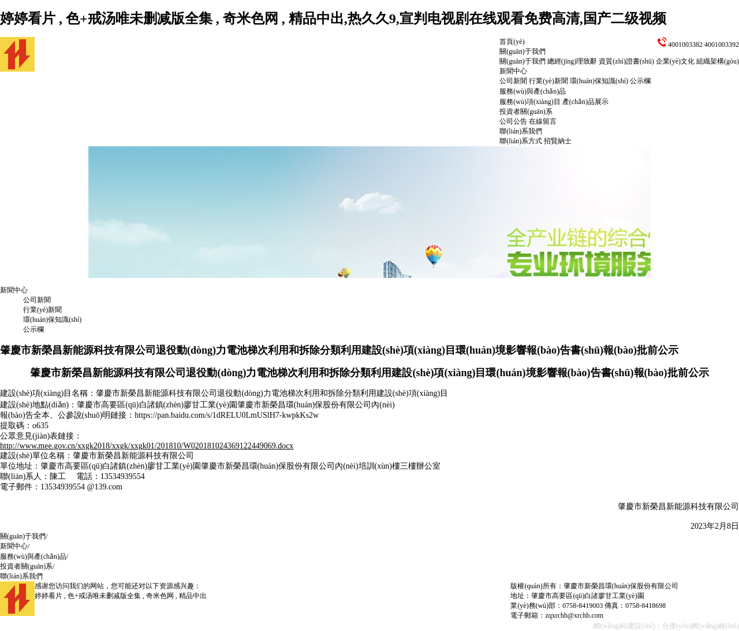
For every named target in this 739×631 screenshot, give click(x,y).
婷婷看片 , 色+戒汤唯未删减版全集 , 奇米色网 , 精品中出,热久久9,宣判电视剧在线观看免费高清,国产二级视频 (333, 18)
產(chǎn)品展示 (585, 102)
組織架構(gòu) (717, 61)
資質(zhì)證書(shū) (626, 61)
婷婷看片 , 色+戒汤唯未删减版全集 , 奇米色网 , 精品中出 (121, 596)
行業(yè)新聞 (548, 81)
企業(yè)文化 (675, 61)
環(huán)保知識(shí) (599, 81)
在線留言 (543, 121)
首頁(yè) (511, 42)
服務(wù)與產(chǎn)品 (532, 91)
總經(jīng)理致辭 (572, 61)
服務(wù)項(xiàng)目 (529, 102)
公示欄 (640, 81)
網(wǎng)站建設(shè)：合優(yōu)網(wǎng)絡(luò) (666, 626)
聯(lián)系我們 (520, 131)
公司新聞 (513, 81)
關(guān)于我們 (522, 51)
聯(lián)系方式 (520, 141)
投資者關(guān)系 (525, 111)
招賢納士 (558, 141)
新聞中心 (513, 71)
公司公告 (513, 121)
